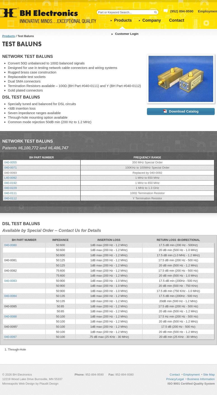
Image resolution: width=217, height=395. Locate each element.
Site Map (209, 374)
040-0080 (10, 245)
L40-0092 (10, 177)
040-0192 (10, 183)
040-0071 (10, 167)
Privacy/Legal (175, 379)
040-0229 (10, 188)
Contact (176, 20)
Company (151, 20)
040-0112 (10, 198)
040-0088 (10, 316)
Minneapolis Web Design (18, 383)
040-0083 (10, 280)
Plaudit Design (49, 383)
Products (123, 20)
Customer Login (127, 33)
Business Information (201, 379)
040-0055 (10, 162)
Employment (191, 374)
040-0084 (10, 296)
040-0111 (10, 193)
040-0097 (10, 337)
